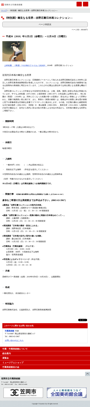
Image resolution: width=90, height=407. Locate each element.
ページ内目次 (45, 24)
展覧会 (5, 358)
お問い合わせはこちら (14, 340)
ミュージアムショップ (12, 362)
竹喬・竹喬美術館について (15, 349)
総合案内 (6, 353)
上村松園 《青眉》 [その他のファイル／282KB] (25, 65)
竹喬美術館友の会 (10, 367)
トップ (4, 10)
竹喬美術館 (9, 331)
